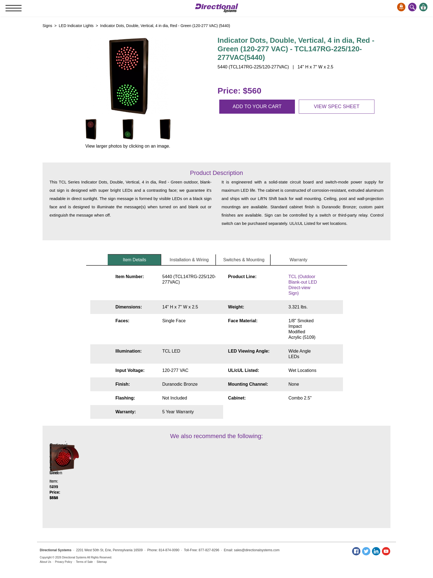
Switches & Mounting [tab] (243, 259)
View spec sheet (337, 106)
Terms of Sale (84, 561)
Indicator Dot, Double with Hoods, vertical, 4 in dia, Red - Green (82, 478)
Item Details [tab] (134, 259)
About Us (45, 561)
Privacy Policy (63, 561)
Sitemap (102, 561)
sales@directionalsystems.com (256, 550)
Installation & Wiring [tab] (189, 259)
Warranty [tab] (298, 259)
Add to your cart (257, 106)
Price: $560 (239, 90)
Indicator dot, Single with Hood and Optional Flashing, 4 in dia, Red (149, 478)
